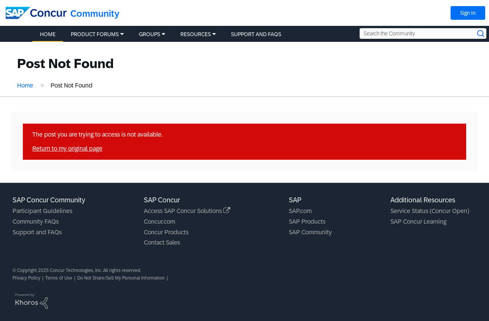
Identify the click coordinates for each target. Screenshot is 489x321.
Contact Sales (162, 242)
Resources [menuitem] (195, 34)
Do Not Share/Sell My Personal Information (121, 278)
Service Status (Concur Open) (429, 211)
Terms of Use (58, 278)
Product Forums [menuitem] (95, 34)
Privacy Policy (26, 278)
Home (25, 85)
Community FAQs (36, 221)
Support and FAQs (37, 232)
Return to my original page (67, 148)
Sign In (468, 13)
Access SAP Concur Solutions (187, 211)
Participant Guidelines (42, 211)
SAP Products (307, 221)
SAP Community (310, 232)
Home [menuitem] (48, 34)
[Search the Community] (423, 33)
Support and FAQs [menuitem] (256, 34)
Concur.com (159, 221)
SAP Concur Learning (418, 221)
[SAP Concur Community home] (36, 13)
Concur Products (166, 232)
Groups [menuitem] (149, 34)
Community (94, 13)
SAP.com (300, 211)
